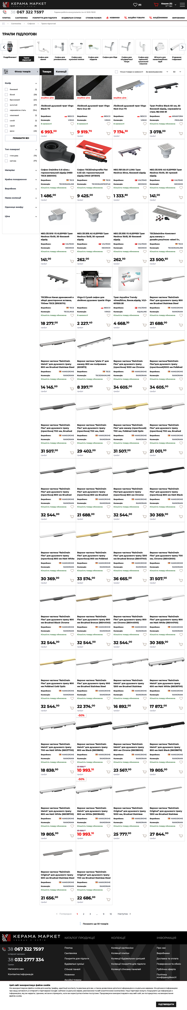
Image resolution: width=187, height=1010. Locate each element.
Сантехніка (21, 18)
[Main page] (31, 937)
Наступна (123, 914)
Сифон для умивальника (60, 58)
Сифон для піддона (93, 58)
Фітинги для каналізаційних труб (160, 59)
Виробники (178, 18)
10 (111, 914)
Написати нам (16, 969)
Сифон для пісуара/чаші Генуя (127, 59)
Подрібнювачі (9, 57)
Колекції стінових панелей (126, 969)
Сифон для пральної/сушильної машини (143, 60)
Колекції (61, 71)
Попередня (65, 914)
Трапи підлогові (26, 59)
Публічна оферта (166, 969)
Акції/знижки (158, 17)
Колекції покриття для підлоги (128, 964)
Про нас (161, 947)
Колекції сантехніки (122, 947)
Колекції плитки (120, 953)
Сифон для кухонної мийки (76, 58)
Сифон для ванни (43, 58)
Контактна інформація (20, 974)
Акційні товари (134, 17)
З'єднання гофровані (176, 58)
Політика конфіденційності (166, 976)
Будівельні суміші (71, 18)
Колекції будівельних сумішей (128, 958)
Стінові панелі (72, 969)
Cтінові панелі (93, 18)
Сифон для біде (110, 57)
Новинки (113, 17)
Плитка (6, 18)
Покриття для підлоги (45, 18)
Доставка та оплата (167, 958)
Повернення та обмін (169, 964)
